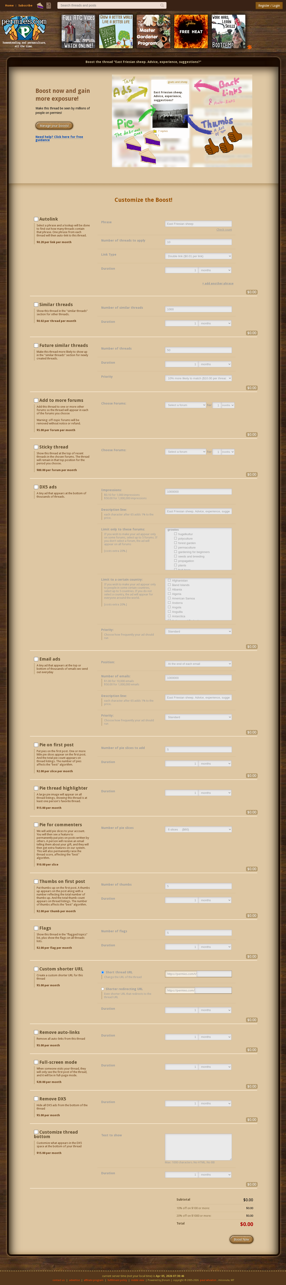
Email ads (49, 659)
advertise (74, 1280)
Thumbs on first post (62, 881)
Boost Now (241, 1239)
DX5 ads (48, 487)
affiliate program (93, 1280)
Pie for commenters (60, 824)
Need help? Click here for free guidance (59, 138)
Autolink (48, 219)
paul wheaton (208, 1280)
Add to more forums (61, 400)
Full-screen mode (58, 1062)
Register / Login (269, 5)
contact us (59, 1280)
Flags (45, 928)
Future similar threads (63, 345)
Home (9, 5)
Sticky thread (53, 447)
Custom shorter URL (61, 969)
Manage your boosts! (54, 125)
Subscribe (25, 5)
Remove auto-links (59, 1032)
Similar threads (56, 304)
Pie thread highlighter (63, 788)
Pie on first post (56, 744)
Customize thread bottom (56, 1134)
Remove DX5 (52, 1098)
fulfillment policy (117, 1280)
